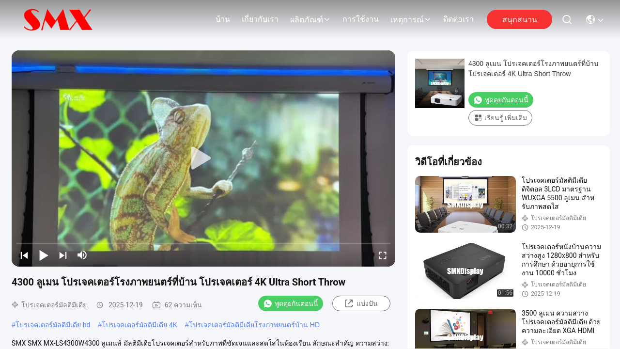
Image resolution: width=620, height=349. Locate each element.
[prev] (24, 255)
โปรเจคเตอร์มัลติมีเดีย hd (53, 325)
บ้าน (223, 19)
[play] (203, 158)
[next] (63, 255)
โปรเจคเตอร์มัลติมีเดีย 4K (139, 325)
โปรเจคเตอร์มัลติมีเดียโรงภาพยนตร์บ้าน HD (254, 325)
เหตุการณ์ (411, 20)
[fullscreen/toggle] (382, 255)
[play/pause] (43, 255)
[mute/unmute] (82, 255)
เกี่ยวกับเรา (260, 19)
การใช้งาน (360, 19)
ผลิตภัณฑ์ (310, 20)
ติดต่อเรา (458, 19)
